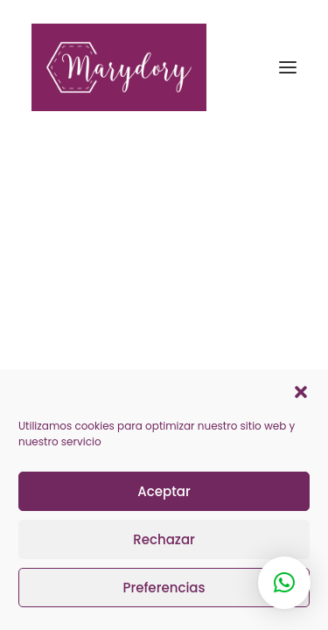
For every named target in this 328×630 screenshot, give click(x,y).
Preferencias (163, 587)
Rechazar (164, 539)
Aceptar (163, 491)
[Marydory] (164, 67)
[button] (301, 392)
